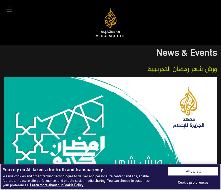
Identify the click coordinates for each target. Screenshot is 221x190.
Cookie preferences (193, 182)
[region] (110, 177)
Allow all (193, 171)
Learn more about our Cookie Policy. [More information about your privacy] (57, 185)
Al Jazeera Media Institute (110, 23)
